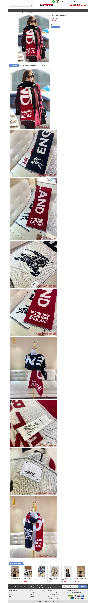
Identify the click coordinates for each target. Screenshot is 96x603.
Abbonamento (82, 586)
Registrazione (69, 1)
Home (10, 10)
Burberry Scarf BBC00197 (28, 578)
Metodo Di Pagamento (53, 598)
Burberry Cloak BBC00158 (80, 578)
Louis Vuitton (12, 592)
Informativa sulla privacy (53, 592)
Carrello (85, 1)
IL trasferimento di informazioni (28, 65)
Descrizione (14, 65)
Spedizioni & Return (52, 596)
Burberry (19, 12)
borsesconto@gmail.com (76, 592)
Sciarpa (15, 12)
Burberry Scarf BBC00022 (15, 578)
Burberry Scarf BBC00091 (41, 578)
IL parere (43, 65)
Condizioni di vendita (53, 594)
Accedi (64, 1)
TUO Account (77, 1)
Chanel (11, 594)
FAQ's (30, 594)
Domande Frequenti (33, 592)
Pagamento (31, 596)
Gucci (11, 596)
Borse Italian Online (47, 601)
